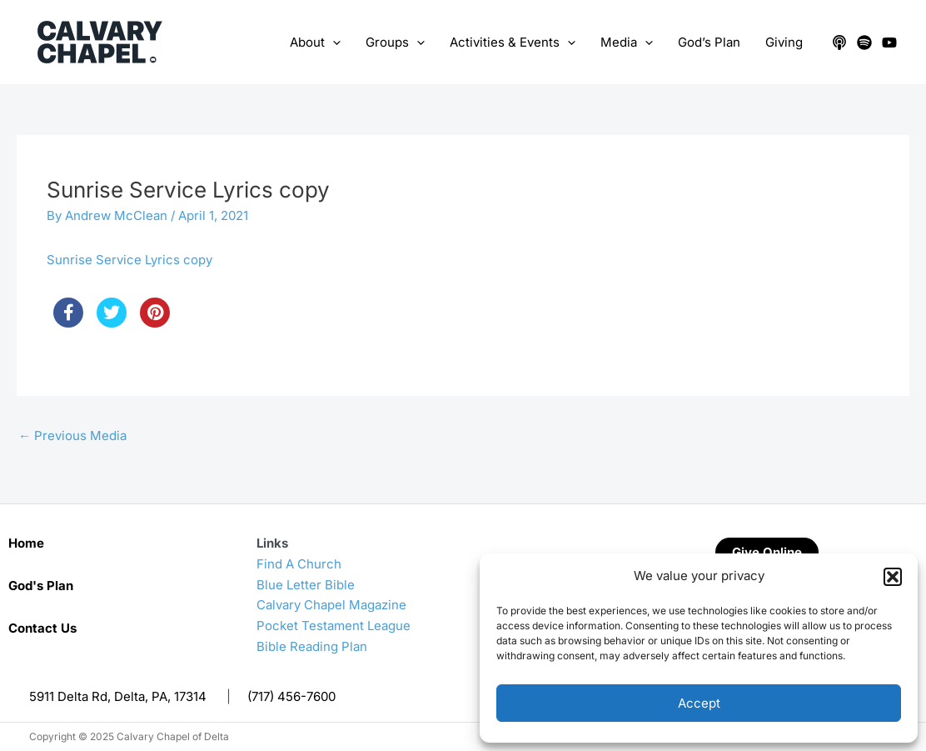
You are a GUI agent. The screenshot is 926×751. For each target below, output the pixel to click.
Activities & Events (512, 42)
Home (26, 543)
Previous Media (72, 435)
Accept (699, 703)
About (315, 42)
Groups (395, 42)
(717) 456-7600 (291, 696)
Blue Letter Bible (305, 585)
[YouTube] (889, 42)
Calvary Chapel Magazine (331, 605)
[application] (333, 42)
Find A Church (298, 564)
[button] (892, 576)
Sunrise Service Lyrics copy (129, 260)
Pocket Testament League (333, 625)
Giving (784, 42)
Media (626, 42)
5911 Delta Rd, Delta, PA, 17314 (118, 696)
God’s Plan (709, 42)
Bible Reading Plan (311, 646)
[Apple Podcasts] (839, 42)
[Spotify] (864, 42)
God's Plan (40, 585)
